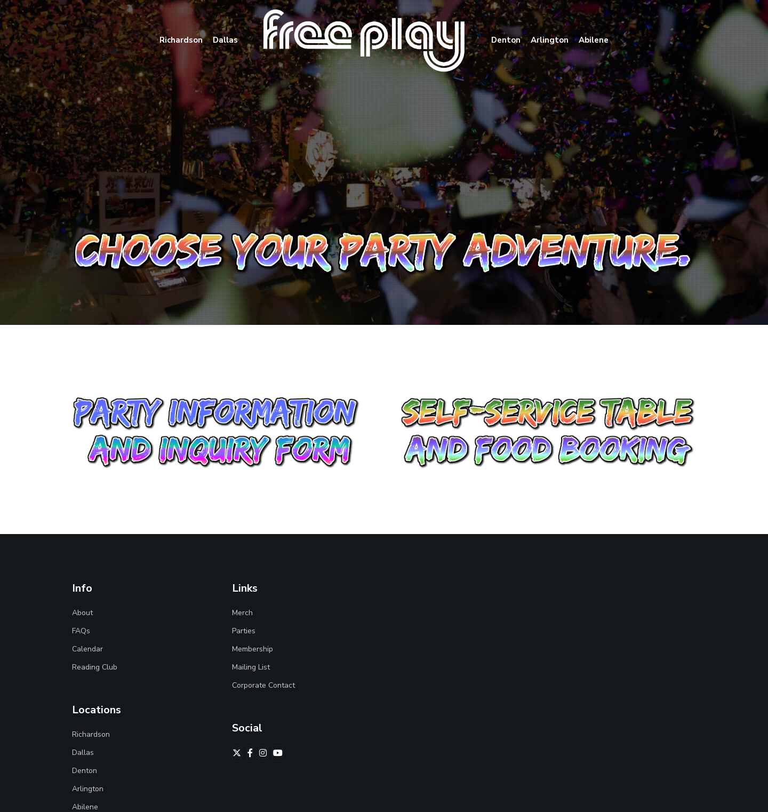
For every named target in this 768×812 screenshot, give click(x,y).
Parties (243, 631)
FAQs (81, 631)
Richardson (91, 734)
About (82, 613)
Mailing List (251, 667)
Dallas (83, 752)
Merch (242, 613)
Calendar (87, 649)
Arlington (87, 789)
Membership (252, 649)
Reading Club (94, 667)
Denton (84, 771)
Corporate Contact (263, 685)
